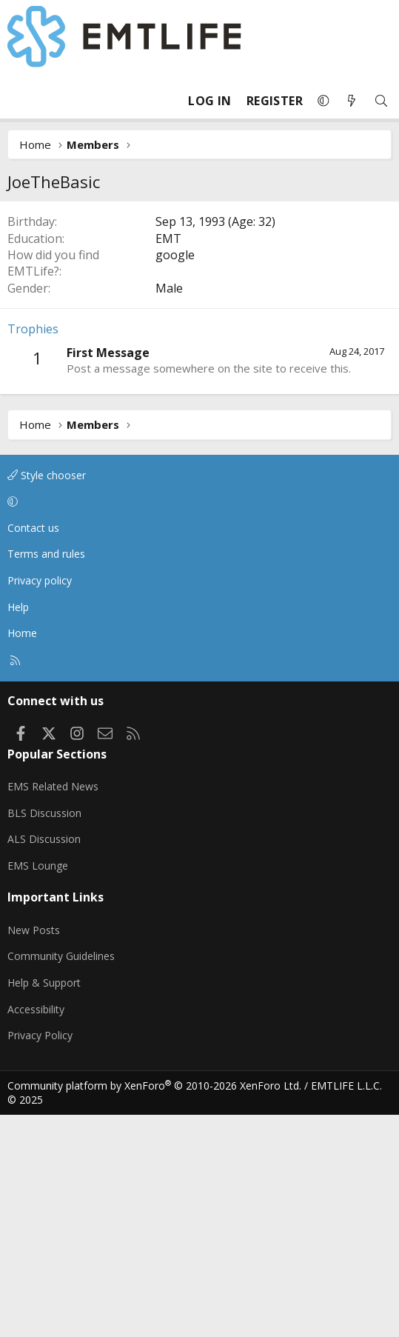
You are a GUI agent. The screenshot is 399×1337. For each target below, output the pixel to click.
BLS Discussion (44, 1035)
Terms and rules (46, 776)
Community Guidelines (61, 1178)
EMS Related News (52, 1008)
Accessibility (35, 1231)
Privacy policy (39, 803)
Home (22, 855)
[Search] (381, 101)
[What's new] (351, 101)
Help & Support (44, 1205)
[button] (323, 101)
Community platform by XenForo (154, 1308)
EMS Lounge (37, 1088)
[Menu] (19, 101)
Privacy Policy (40, 1257)
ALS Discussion (44, 1061)
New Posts (33, 1152)
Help (18, 829)
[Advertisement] (199, 312)
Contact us (33, 750)
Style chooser (46, 697)
